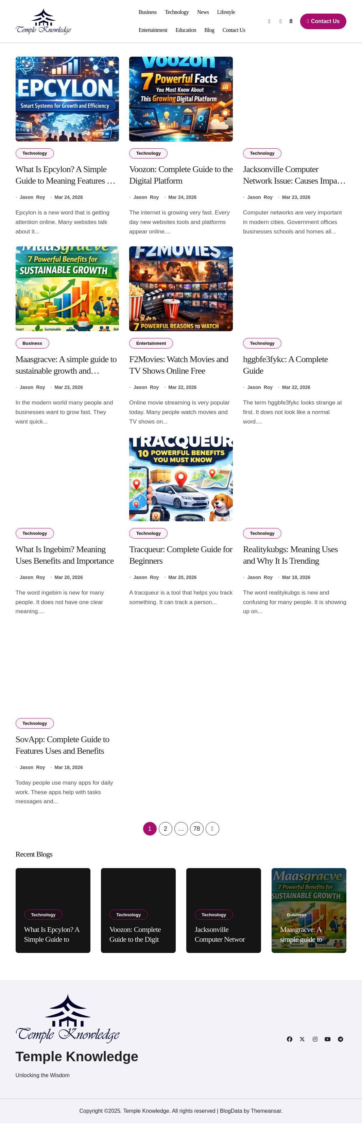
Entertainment (153, 30)
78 (196, 830)
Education (185, 30)
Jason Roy (32, 198)
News (203, 12)
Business (148, 12)
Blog (209, 30)
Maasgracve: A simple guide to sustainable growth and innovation (67, 372)
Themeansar (266, 1112)
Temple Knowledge (77, 1058)
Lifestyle (226, 12)
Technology (177, 12)
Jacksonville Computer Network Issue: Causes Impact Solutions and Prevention (293, 181)
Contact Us (234, 30)
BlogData (231, 1112)
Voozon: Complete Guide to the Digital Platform (136, 941)
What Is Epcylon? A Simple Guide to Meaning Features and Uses (62, 181)
